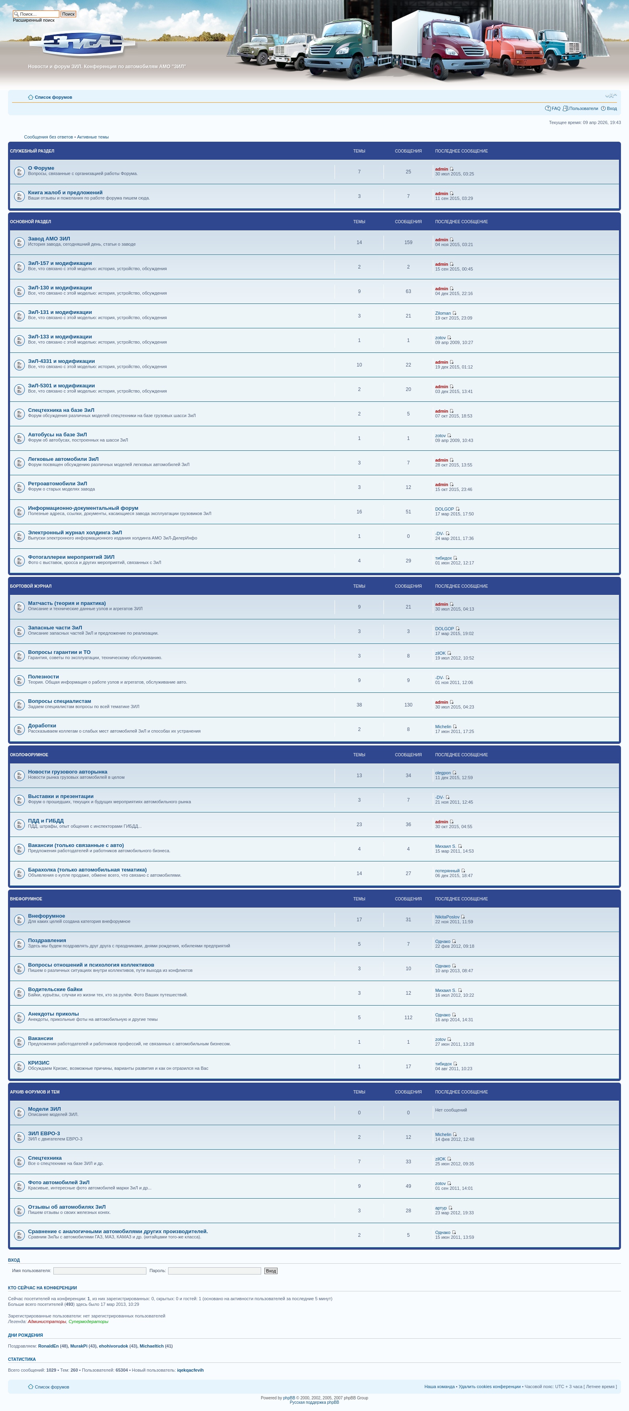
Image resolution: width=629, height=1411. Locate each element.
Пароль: (158, 1270)
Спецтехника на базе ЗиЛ (61, 410)
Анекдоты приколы (53, 1014)
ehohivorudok (113, 1346)
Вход (612, 108)
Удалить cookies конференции (490, 1386)
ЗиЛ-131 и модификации (60, 312)
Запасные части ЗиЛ (55, 628)
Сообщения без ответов (48, 136)
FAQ (556, 108)
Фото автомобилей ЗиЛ (58, 1182)
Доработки (42, 726)
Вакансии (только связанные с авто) (76, 845)
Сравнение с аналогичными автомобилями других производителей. (118, 1231)
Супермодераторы (88, 1321)
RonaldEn (48, 1346)
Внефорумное (26, 899)
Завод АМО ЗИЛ (49, 239)
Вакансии (40, 1038)
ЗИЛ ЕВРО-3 (44, 1133)
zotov (440, 337)
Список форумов (53, 97)
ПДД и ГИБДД (46, 821)
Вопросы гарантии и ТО (59, 652)
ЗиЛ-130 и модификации (60, 288)
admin (441, 169)
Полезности (43, 677)
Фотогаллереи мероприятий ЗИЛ (71, 557)
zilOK (440, 653)
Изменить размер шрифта (611, 95)
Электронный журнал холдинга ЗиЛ (75, 532)
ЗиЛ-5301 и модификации (61, 386)
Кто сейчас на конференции (42, 1287)
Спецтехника (45, 1158)
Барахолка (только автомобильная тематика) (87, 870)
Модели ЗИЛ (44, 1109)
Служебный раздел (32, 151)
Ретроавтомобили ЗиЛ (57, 484)
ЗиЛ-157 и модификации (60, 263)
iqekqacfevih (190, 1370)
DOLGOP (444, 509)
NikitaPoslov (447, 916)
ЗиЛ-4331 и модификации (61, 361)
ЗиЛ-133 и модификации (60, 337)
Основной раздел (30, 222)
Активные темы (93, 136)
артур (441, 1207)
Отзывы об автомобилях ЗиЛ (67, 1207)
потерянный (447, 870)
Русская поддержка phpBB (314, 1402)
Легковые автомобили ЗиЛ (63, 459)
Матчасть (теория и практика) (67, 603)
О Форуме (41, 168)
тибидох (443, 558)
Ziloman (443, 313)
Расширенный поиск (34, 20)
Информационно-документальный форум (83, 508)
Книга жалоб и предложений (65, 192)
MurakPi (78, 1346)
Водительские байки (55, 989)
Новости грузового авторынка (68, 772)
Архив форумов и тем (35, 1092)
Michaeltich (152, 1346)
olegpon (443, 772)
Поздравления (47, 940)
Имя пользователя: (31, 1270)
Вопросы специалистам (59, 701)
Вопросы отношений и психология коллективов (91, 965)
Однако (442, 941)
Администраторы (47, 1321)
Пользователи (583, 108)
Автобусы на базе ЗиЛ (57, 435)
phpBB (289, 1398)
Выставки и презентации (60, 796)
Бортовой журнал (31, 586)
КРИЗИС (39, 1063)
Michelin (443, 726)
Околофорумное (29, 755)
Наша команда (439, 1386)
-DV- (439, 533)
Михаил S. (446, 846)
